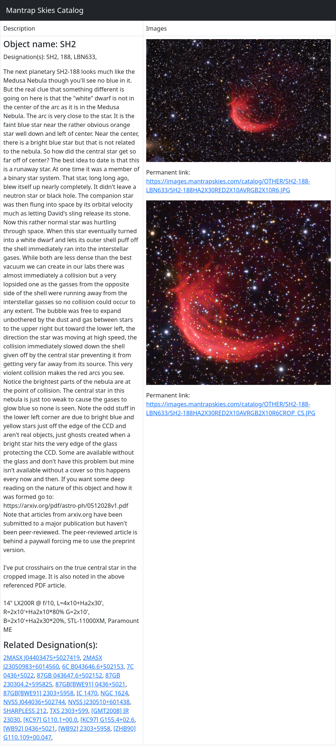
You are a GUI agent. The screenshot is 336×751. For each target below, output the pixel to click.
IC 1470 (86, 693)
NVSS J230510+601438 (99, 702)
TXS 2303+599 (68, 711)
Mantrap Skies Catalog (44, 10)
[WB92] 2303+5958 (84, 728)
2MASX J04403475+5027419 (41, 658)
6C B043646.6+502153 (92, 666)
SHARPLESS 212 (25, 711)
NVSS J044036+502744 (34, 702)
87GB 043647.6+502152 (69, 675)
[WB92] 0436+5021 (29, 728)
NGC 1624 (114, 693)
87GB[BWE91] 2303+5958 (38, 693)
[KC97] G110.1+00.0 (50, 720)
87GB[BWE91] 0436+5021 (90, 684)
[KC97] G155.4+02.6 (107, 720)
